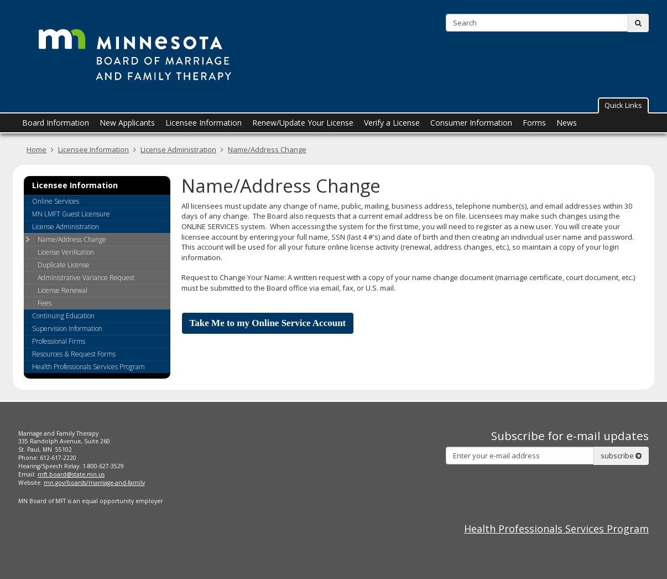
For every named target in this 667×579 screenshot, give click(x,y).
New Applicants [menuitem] (127, 122)
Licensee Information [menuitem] (203, 122)
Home (36, 149)
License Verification (66, 252)
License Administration (178, 149)
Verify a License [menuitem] (392, 122)
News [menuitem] (566, 122)
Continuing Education (63, 315)
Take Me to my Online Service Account (268, 323)
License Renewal (62, 290)
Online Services (55, 201)
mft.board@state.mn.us (71, 474)
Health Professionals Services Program (88, 366)
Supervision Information (67, 328)
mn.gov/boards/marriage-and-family (94, 483)
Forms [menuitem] (534, 122)
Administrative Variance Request (86, 277)
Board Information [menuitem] (55, 122)
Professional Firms (58, 341)
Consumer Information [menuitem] (471, 122)
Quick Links (623, 105)
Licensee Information (93, 149)
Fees (44, 303)
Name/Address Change (267, 149)
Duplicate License (64, 265)
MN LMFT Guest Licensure (71, 214)
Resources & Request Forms (74, 354)
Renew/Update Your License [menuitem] (302, 122)
